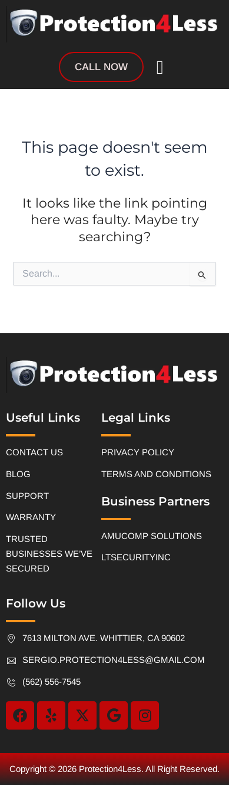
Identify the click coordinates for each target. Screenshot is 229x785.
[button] (160, 67)
